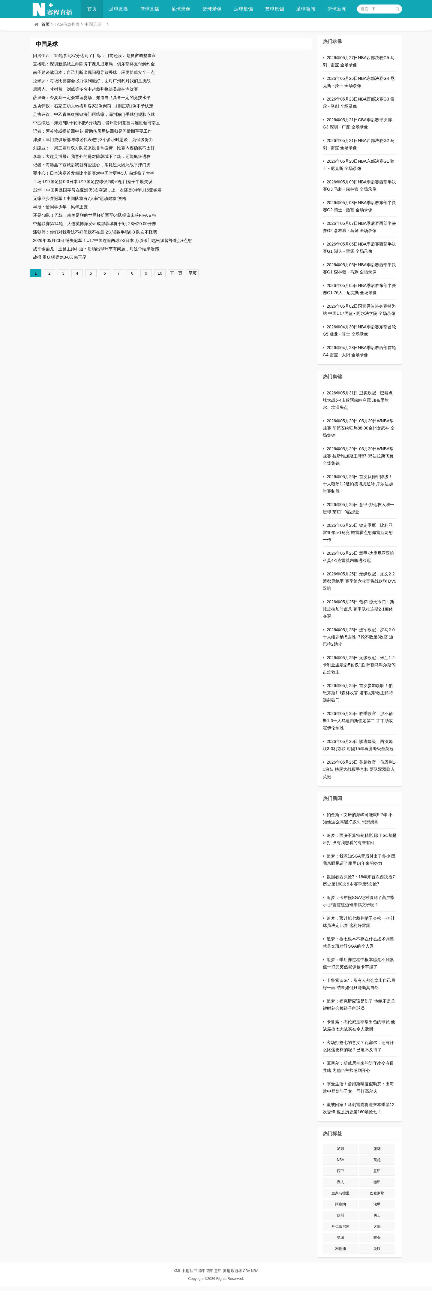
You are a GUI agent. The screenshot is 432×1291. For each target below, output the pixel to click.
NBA (340, 1160)
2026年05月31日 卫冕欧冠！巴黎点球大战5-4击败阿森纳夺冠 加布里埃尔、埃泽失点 (358, 400)
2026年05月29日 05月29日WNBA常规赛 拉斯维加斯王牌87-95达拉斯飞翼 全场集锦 (358, 456)
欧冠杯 (236, 1271)
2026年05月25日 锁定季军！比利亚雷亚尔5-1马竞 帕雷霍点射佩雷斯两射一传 (358, 532)
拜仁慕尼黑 (341, 1226)
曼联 (377, 1249)
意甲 (377, 1171)
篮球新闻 (336, 8)
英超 (377, 1160)
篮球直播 (149, 8)
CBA (246, 1271)
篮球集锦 (274, 8)
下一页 (176, 273)
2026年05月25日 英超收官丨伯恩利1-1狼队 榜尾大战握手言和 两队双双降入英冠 (360, 769)
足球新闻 (305, 8)
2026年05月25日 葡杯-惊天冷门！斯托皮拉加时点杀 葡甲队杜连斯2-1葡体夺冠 (358, 609)
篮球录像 (212, 8)
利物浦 (340, 1249)
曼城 (340, 1237)
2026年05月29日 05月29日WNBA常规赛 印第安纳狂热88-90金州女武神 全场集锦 (359, 428)
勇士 (377, 1215)
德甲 (377, 1182)
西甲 (340, 1171)
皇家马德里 (341, 1193)
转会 (377, 1237)
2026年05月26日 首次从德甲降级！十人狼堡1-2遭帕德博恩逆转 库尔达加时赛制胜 (358, 483)
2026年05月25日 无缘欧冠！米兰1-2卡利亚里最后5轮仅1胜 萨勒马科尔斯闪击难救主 (359, 664)
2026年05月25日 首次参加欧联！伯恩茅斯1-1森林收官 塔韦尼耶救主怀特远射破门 (358, 692)
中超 (185, 1271)
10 (160, 273)
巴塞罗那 (377, 1193)
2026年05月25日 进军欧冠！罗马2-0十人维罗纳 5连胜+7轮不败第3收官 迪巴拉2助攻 (358, 637)
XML (177, 1271)
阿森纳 (340, 1204)
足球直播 (118, 8)
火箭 (377, 1226)
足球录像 (180, 8)
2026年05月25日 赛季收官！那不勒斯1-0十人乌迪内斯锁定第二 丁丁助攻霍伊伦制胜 (358, 720)
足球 (340, 1149)
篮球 (377, 1149)
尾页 (192, 273)
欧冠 (340, 1215)
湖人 (340, 1182)
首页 (92, 8)
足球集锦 (243, 8)
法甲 (377, 1204)
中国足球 (47, 44)
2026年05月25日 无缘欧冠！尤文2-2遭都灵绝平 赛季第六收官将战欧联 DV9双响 (359, 581)
